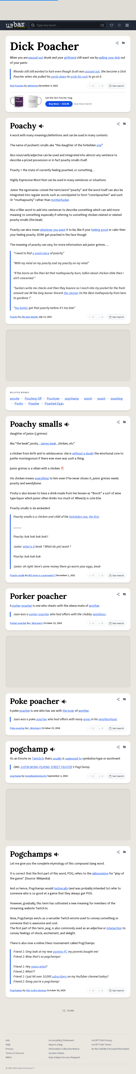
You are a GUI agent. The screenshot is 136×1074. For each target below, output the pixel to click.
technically (61, 888)
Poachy (14, 317)
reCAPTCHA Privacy (102, 1040)
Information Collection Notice (64, 1049)
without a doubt (83, 453)
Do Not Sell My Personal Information (110, 1049)
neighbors (99, 614)
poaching (117, 398)
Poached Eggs (54, 403)
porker (16, 606)
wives (86, 719)
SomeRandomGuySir (36, 776)
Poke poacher (17, 728)
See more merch (83, 104)
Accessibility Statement (61, 1040)
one (99, 145)
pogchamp (72, 398)
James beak (48, 443)
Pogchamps (16, 990)
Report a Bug (56, 1044)
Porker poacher (18, 623)
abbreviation (100, 873)
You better (21, 308)
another (94, 606)
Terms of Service (15, 1053)
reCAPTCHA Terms (101, 1044)
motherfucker (60, 200)
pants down (58, 76)
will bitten (32, 86)
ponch (88, 398)
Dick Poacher (17, 86)
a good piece (40, 253)
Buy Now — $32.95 (59, 104)
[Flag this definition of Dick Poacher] (123, 43)
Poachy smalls (17, 575)
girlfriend (70, 57)
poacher (26, 606)
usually (57, 758)
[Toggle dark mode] (119, 25)
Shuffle (68, 1011)
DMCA (9, 1057)
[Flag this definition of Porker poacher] (124, 594)
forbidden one (78, 517)
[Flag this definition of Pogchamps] (124, 852)
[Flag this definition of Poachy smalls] (124, 422)
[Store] (111, 25)
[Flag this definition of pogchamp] (124, 747)
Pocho (19, 403)
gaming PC (60, 951)
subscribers (59, 976)
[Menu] (127, 25)
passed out (35, 57)
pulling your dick (109, 57)
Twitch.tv (38, 758)
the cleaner (71, 293)
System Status (56, 1053)
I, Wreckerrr (36, 623)
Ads (8, 1040)
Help (8, 1044)
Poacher (33, 403)
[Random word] (102, 25)
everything (42, 478)
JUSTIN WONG (29, 767)
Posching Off (33, 398)
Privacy (9, 1049)
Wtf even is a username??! (42, 575)
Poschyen (53, 398)
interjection (114, 928)
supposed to (73, 758)
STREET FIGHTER (61, 767)
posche (14, 398)
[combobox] (67, 25)
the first (94, 517)
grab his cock (79, 76)
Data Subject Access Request (64, 1057)
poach (101, 398)
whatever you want (52, 230)
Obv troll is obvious (36, 990)
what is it (29, 546)
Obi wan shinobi (29, 317)
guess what (38, 966)
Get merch (116, 86)
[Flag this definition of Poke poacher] (124, 699)
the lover (68, 711)
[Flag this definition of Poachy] (124, 124)
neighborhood (107, 719)
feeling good (99, 230)
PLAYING (44, 767)
